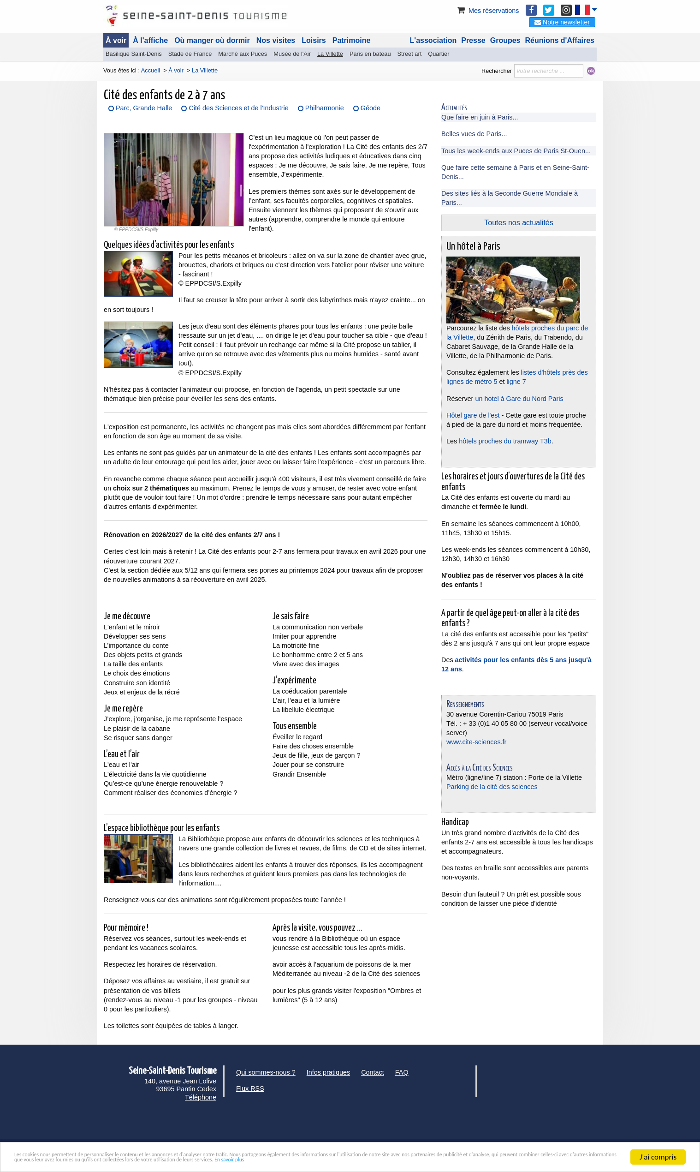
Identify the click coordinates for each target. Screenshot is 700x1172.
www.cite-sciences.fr (476, 742)
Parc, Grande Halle (144, 108)
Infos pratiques (328, 1072)
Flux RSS (250, 1088)
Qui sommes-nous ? (266, 1072)
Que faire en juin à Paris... (479, 117)
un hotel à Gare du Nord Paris (518, 398)
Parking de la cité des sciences (492, 786)
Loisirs (314, 40)
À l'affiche (150, 40)
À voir (116, 40)
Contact (372, 1072)
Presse (473, 40)
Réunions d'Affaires (560, 40)
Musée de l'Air (292, 53)
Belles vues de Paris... (474, 134)
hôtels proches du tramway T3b (505, 441)
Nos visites (275, 40)
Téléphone (200, 1097)
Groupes (505, 40)
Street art (409, 53)
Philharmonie (324, 108)
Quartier (438, 53)
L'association (433, 40)
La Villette (330, 53)
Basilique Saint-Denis (134, 53)
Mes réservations (487, 10)
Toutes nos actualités (518, 223)
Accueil (150, 70)
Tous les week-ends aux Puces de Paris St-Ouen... (516, 151)
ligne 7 (516, 381)
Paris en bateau (370, 53)
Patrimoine (351, 40)
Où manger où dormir (212, 40)
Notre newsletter (562, 22)
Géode (370, 108)
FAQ (402, 1072)
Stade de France (190, 53)
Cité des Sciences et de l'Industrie (238, 108)
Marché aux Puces (242, 53)
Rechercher (496, 70)
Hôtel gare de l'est (473, 415)
